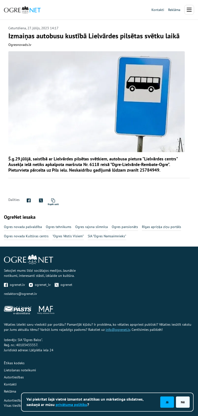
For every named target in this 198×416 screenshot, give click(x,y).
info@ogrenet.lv (118, 329)
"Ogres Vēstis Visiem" (68, 236)
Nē (183, 402)
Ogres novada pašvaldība (23, 227)
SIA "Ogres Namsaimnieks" (107, 236)
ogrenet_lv (40, 284)
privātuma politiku (71, 404)
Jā (167, 402)
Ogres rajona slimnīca (91, 227)
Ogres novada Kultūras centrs (26, 236)
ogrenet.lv (14, 284)
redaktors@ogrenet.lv (20, 293)
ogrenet (63, 284)
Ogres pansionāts (125, 227)
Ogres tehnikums (58, 227)
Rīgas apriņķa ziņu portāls (161, 227)
